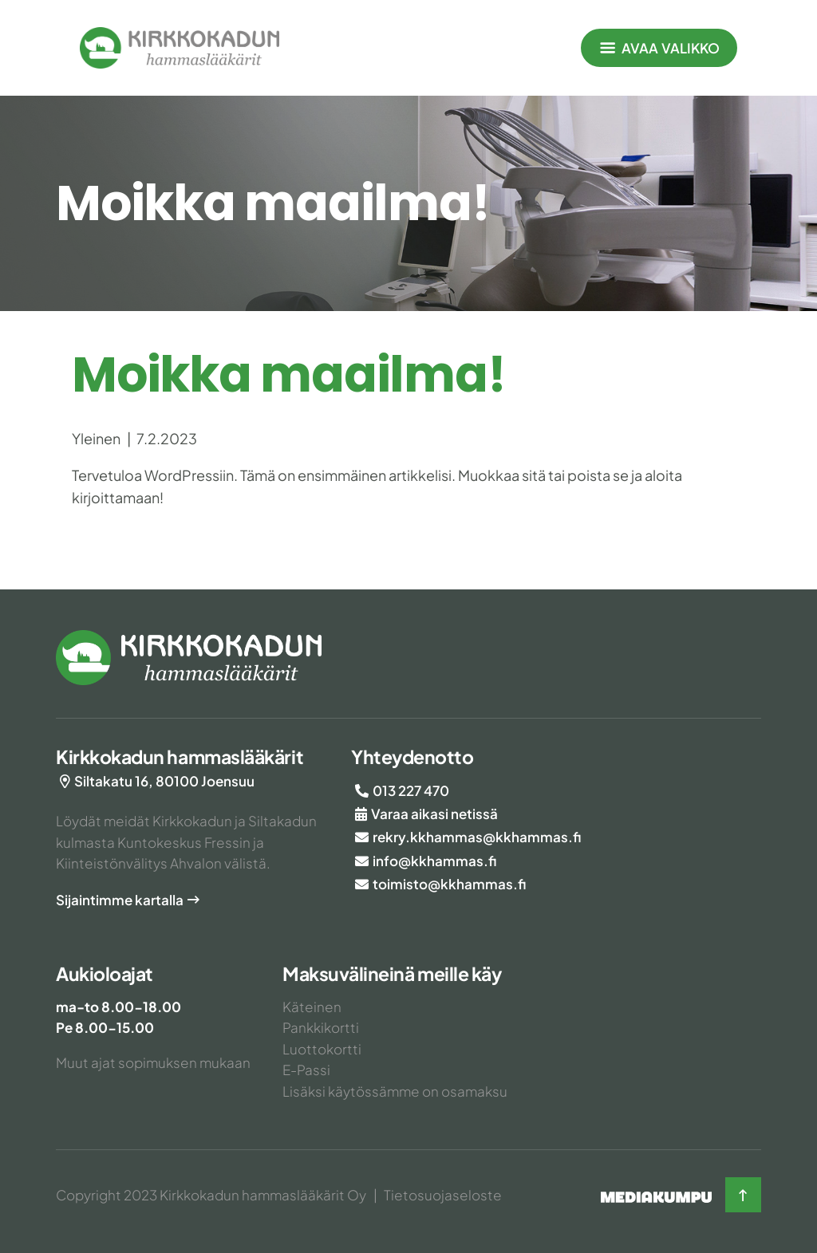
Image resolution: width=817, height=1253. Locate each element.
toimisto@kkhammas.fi (449, 883)
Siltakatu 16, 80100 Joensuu (164, 781)
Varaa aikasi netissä (434, 813)
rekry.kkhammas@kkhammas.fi (477, 836)
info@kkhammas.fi (434, 860)
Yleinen (96, 438)
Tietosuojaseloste (443, 1195)
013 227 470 (411, 790)
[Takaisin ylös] (743, 1194)
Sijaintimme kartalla (120, 899)
